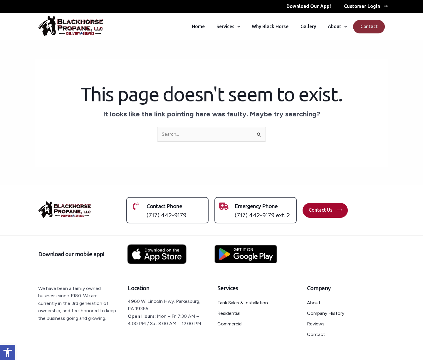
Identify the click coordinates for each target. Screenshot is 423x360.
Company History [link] (325, 313)
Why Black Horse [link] (268, 26)
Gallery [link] (306, 26)
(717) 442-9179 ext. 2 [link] (263, 215)
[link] (7, 352)
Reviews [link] (316, 323)
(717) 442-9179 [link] (167, 215)
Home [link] (196, 26)
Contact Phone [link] (165, 206)
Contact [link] (368, 26)
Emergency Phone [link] (258, 206)
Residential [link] (228, 313)
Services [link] (227, 26)
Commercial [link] (229, 323)
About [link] (335, 26)
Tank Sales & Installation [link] (243, 302)
